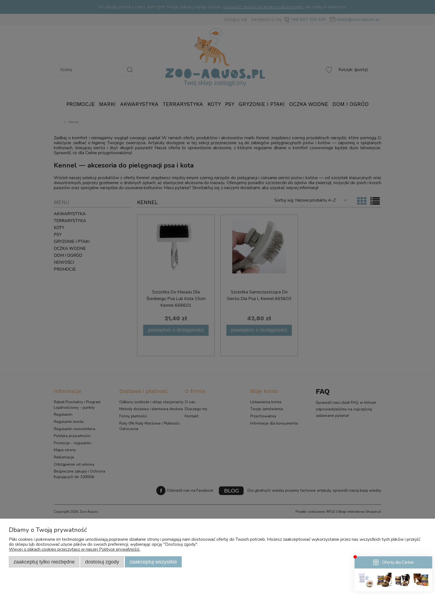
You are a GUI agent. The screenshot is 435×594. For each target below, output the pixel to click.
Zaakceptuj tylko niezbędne (44, 562)
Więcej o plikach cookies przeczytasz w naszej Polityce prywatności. (74, 549)
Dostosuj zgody (102, 562)
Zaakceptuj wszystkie (153, 562)
